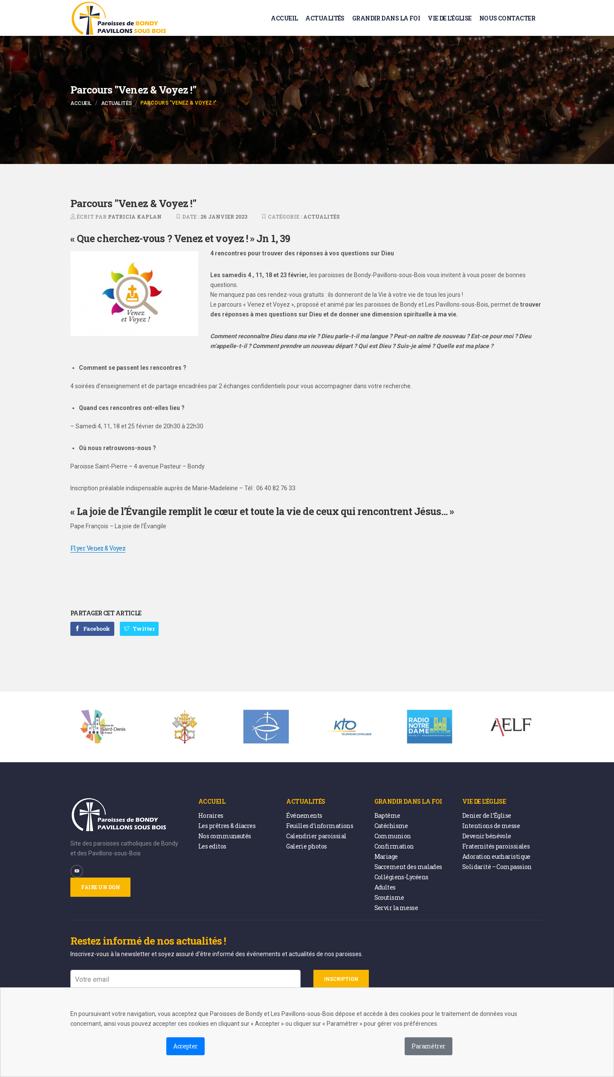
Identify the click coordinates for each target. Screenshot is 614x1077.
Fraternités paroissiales (496, 846)
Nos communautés (224, 836)
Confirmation (394, 846)
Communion (392, 836)
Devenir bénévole (486, 836)
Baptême (387, 815)
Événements (304, 815)
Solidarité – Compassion (497, 867)
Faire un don (100, 887)
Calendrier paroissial (316, 836)
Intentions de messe (491, 826)
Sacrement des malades (408, 867)
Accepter (185, 1046)
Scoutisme (389, 897)
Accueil (284, 18)
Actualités (324, 18)
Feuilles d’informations (319, 826)
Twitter (139, 628)
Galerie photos (306, 846)
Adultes (385, 887)
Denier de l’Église (486, 815)
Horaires (210, 815)
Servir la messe (396, 908)
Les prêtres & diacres (226, 826)
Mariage (386, 856)
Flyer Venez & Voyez (97, 548)
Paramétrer (428, 1046)
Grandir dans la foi (386, 18)
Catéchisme (391, 826)
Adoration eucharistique (496, 856)
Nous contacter (507, 18)
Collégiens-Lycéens (401, 877)
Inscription (341, 979)
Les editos (212, 846)
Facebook (92, 628)
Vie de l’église (450, 18)
